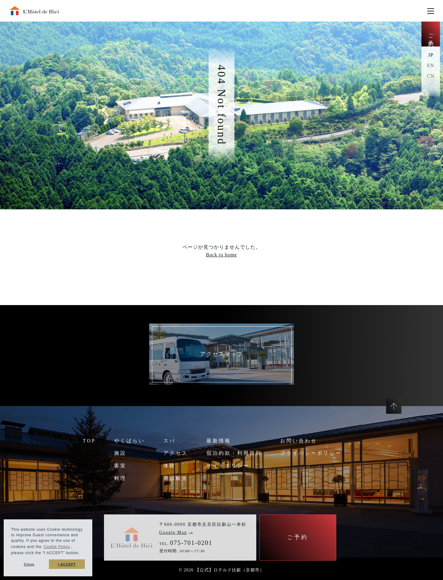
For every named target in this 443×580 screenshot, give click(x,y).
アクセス (175, 453)
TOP (89, 440)
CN (430, 76)
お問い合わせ (298, 440)
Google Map (176, 532)
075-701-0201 (191, 542)
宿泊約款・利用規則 (234, 453)
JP (430, 55)
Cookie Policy (57, 547)
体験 (169, 465)
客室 (120, 465)
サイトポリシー (227, 465)
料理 (120, 478)
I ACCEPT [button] (67, 564)
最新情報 (218, 440)
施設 (120, 453)
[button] (81, 553)
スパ (169, 440)
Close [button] (29, 564)
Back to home (221, 254)
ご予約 (431, 34)
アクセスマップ (221, 354)
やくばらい (129, 440)
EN (430, 65)
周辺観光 (175, 478)
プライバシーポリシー (311, 453)
